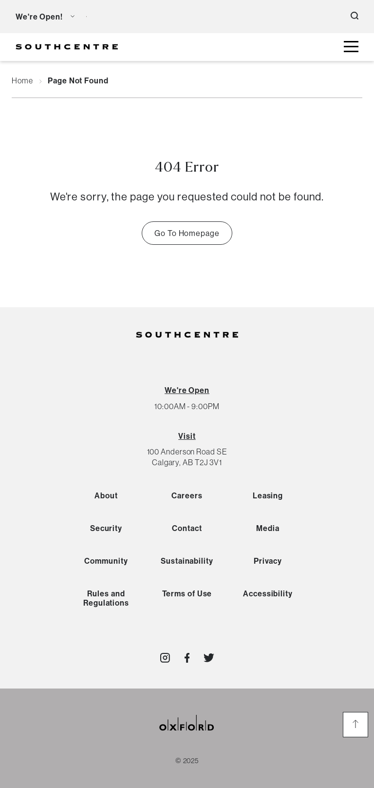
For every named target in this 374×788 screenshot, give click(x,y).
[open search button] (354, 16)
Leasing (268, 495)
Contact (187, 528)
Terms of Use (187, 593)
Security (106, 528)
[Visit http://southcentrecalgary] (187, 658)
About (106, 495)
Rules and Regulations (106, 598)
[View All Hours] (187, 390)
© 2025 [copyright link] (187, 760)
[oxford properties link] (187, 734)
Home (22, 81)
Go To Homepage (187, 233)
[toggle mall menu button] (351, 47)
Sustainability (187, 561)
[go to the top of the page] (355, 724)
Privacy (268, 561)
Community (106, 561)
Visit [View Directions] (187, 436)
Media (268, 528)
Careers (186, 495)
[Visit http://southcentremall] (165, 658)
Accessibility (268, 593)
